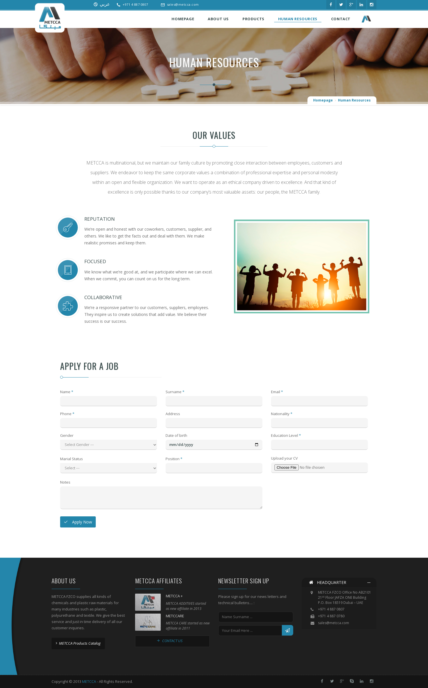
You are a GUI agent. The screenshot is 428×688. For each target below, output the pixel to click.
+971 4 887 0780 (331, 616)
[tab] (339, 582)
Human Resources (354, 100)
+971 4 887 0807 (135, 4)
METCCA (89, 681)
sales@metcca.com (183, 4)
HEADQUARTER (327, 582)
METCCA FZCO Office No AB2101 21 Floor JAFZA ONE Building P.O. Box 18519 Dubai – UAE (344, 597)
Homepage (323, 100)
